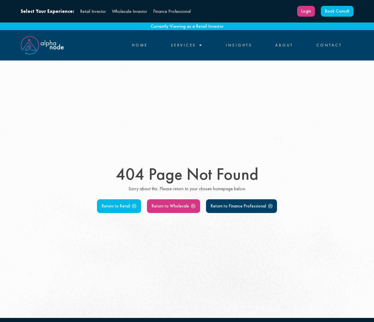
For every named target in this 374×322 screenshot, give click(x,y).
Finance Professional (172, 11)
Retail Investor (93, 11)
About (284, 45)
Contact (329, 45)
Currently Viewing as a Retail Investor (187, 26)
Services (187, 45)
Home (140, 45)
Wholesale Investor (129, 11)
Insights (239, 45)
